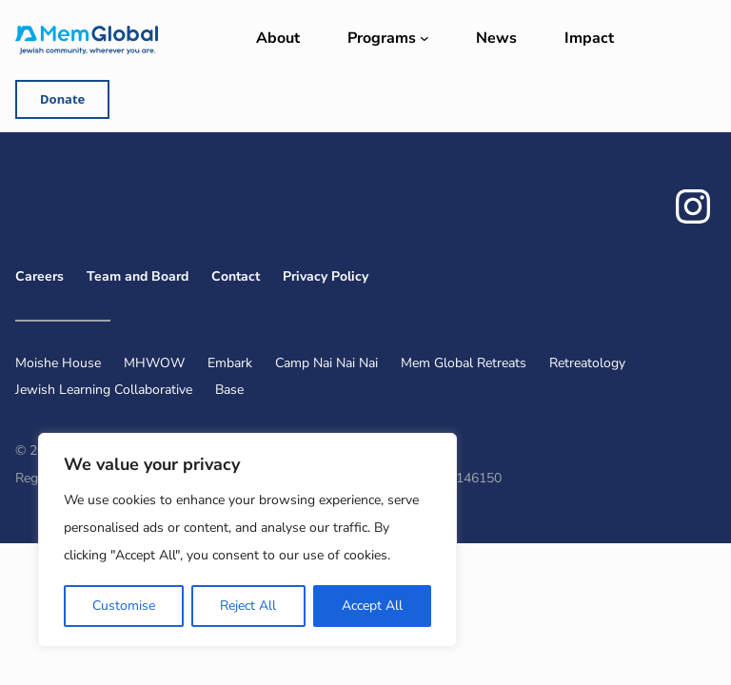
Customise (123, 606)
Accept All (372, 606)
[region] (247, 540)
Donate (62, 99)
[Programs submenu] (424, 38)
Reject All (248, 606)
